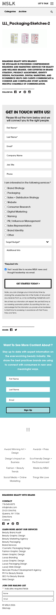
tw (20, 92)
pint (24, 92)
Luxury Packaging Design (14, 563)
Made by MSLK (41, 468)
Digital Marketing (17, 211)
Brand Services (9, 545)
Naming (12, 216)
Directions (7, 516)
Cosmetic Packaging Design (16, 548)
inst (29, 92)
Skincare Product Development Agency (21, 570)
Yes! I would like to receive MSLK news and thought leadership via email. (27, 271)
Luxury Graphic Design (13, 560)
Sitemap (6, 608)
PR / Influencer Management (23, 221)
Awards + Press (41, 449)
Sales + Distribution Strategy (23, 197)
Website (12, 202)
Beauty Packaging (11, 542)
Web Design (8, 579)
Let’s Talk (43, 3)
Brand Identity (15, 230)
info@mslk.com (9, 507)
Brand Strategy (15, 188)
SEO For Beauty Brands (13, 576)
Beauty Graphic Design (13, 535)
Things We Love (41, 477)
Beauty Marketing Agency (15, 538)
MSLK (13, 3)
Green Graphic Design (13, 554)
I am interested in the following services (27, 182)
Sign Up (28, 410)
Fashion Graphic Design (14, 551)
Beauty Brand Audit (11, 532)
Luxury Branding (10, 557)
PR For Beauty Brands (12, 573)
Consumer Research (19, 206)
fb (15, 92)
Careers (6, 520)
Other (10, 235)
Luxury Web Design (11, 567)
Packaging (13, 192)
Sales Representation (19, 225)
